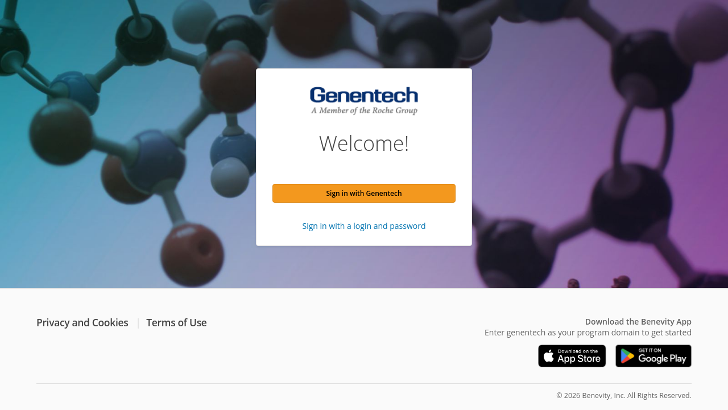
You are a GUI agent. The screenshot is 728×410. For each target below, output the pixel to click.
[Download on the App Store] (572, 356)
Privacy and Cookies (82, 322)
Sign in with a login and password (364, 225)
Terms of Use (176, 322)
